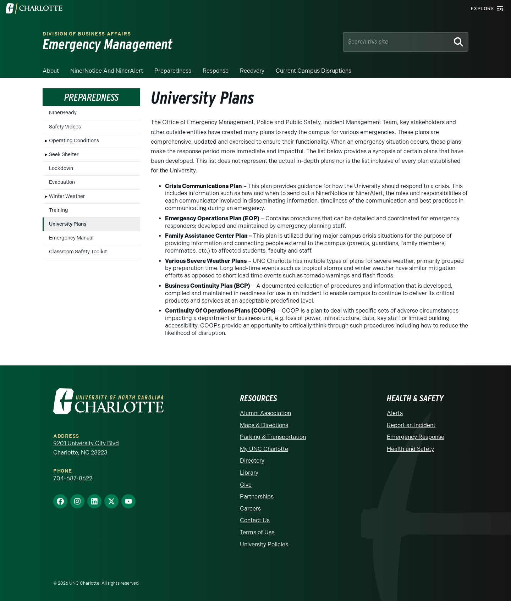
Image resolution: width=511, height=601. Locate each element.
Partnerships (257, 496)
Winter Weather (67, 196)
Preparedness (172, 70)
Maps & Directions (264, 425)
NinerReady (63, 113)
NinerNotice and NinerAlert (106, 70)
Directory (252, 460)
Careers (250, 508)
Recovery (252, 70)
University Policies (264, 544)
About (51, 70)
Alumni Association (265, 413)
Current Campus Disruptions (313, 70)
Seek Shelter (63, 154)
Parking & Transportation (273, 437)
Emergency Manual (71, 238)
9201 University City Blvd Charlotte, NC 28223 (86, 448)
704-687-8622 (72, 478)
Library (249, 472)
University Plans (67, 224)
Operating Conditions (74, 141)
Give (246, 484)
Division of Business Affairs (87, 34)
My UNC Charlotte (264, 449)
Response (216, 70)
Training (58, 210)
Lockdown (61, 168)
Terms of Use (257, 532)
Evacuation (62, 182)
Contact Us (255, 520)
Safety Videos (65, 127)
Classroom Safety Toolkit (78, 252)
